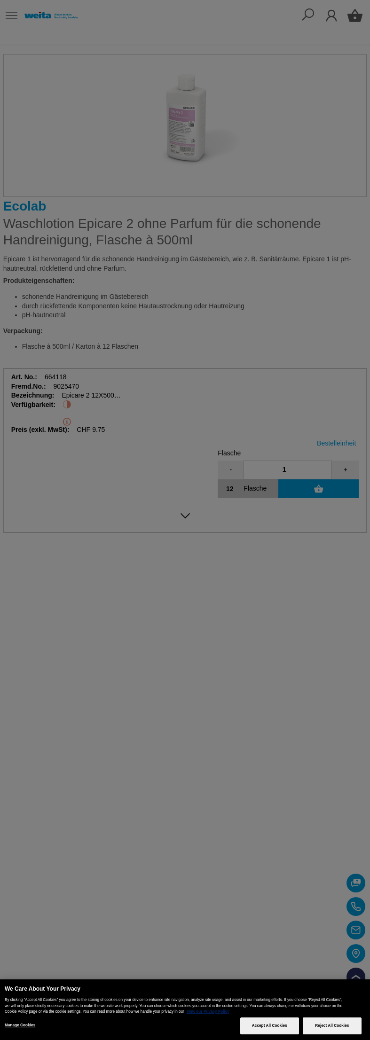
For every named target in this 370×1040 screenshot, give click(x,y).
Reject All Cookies (332, 1026)
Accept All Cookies (269, 1026)
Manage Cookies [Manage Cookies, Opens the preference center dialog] (20, 1025)
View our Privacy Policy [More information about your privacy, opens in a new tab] (208, 1011)
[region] (185, 1009)
